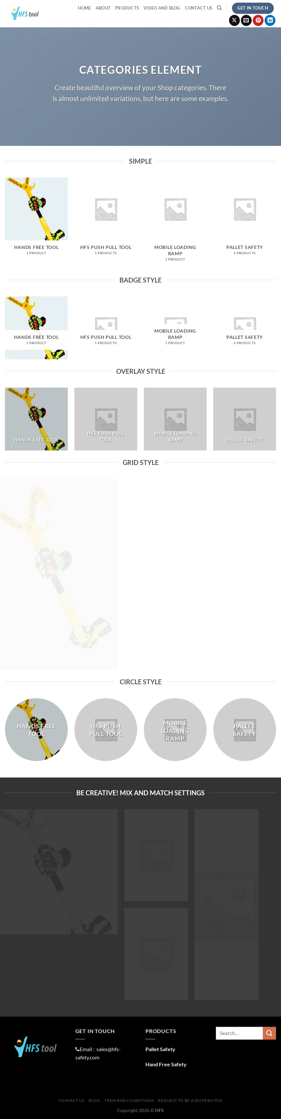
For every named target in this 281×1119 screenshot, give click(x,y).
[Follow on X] (234, 20)
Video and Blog (161, 8)
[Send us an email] (246, 20)
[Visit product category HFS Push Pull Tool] (105, 219)
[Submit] (269, 1033)
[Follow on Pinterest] (258, 20)
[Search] (219, 8)
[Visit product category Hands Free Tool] (36, 219)
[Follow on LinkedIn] (270, 20)
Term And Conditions (129, 1100)
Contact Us (199, 8)
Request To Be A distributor (190, 1100)
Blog (94, 1100)
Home (84, 8)
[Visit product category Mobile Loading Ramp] (175, 222)
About (103, 8)
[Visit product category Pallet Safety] (244, 219)
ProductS (127, 8)
